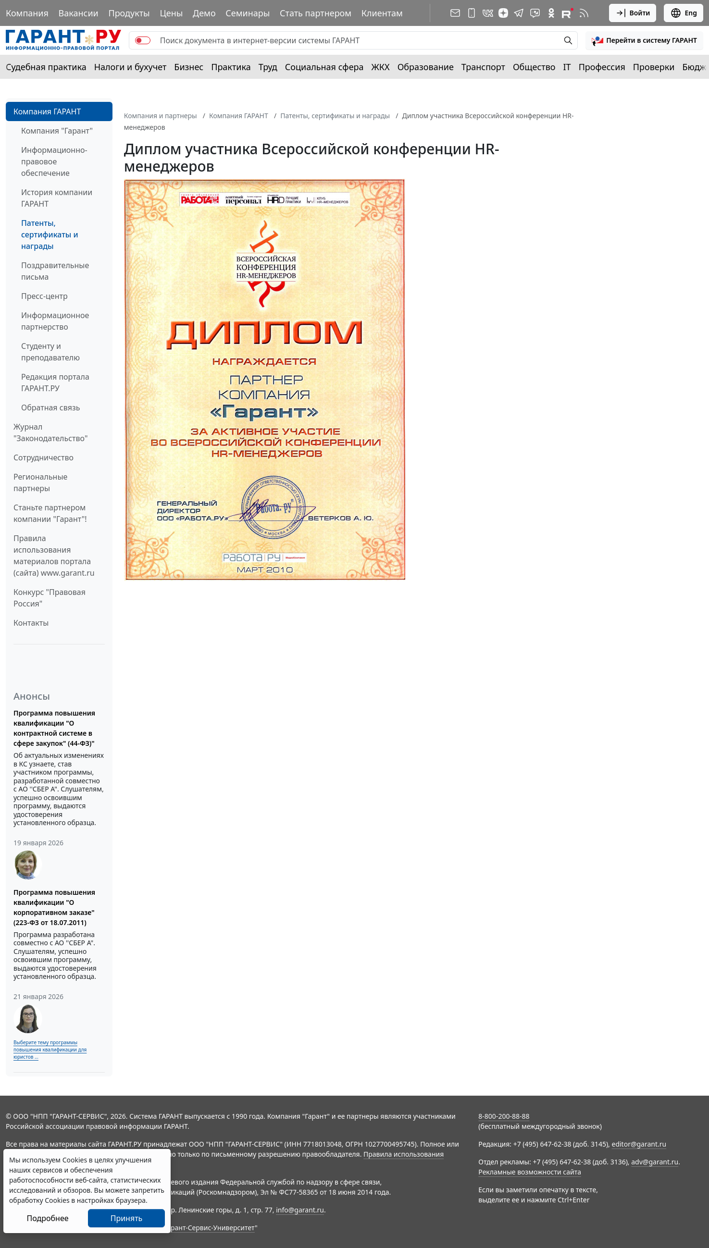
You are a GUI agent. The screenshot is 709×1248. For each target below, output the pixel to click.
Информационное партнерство (55, 321)
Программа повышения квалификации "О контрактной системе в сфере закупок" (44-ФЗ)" (54, 728)
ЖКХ (381, 67)
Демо (204, 13)
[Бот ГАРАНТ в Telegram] (535, 13)
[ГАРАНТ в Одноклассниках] (551, 13)
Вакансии (79, 13)
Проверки (654, 67)
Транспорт (483, 67)
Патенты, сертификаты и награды (49, 234)
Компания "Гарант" (57, 130)
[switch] (142, 40)
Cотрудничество (43, 457)
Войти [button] (632, 13)
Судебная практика (46, 67)
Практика (230, 67)
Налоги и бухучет (130, 67)
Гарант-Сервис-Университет (209, 1227)
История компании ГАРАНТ (56, 198)
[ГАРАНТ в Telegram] (518, 13)
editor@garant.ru (639, 1144)
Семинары (247, 13)
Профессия (602, 67)
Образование (426, 67)
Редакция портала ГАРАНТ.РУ (55, 382)
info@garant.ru (300, 1209)
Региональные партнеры (40, 482)
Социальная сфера (324, 67)
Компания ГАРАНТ (47, 111)
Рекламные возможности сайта (529, 1171)
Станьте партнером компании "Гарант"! (50, 513)
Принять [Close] (127, 1218)
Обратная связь (50, 407)
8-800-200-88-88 (503, 1116)
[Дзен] (503, 13)
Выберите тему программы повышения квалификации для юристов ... (50, 1049)
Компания (27, 13)
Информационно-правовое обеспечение (54, 161)
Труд (268, 67)
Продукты (128, 13)
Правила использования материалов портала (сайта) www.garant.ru (54, 555)
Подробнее (47, 1218)
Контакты (31, 623)
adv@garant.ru (654, 1161)
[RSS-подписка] (584, 13)
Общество (534, 67)
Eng (683, 13)
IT (567, 67)
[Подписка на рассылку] (455, 13)
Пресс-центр (44, 296)
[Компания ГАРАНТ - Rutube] (567, 13)
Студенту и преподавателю (50, 352)
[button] (644, 40)
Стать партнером (315, 13)
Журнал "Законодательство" (50, 432)
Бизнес (188, 67)
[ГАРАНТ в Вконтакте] (488, 13)
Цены (171, 13)
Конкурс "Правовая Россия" (49, 598)
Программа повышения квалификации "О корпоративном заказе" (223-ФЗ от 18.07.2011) (54, 907)
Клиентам (382, 13)
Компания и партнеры (160, 115)
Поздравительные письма (55, 271)
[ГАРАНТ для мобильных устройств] (471, 13)
